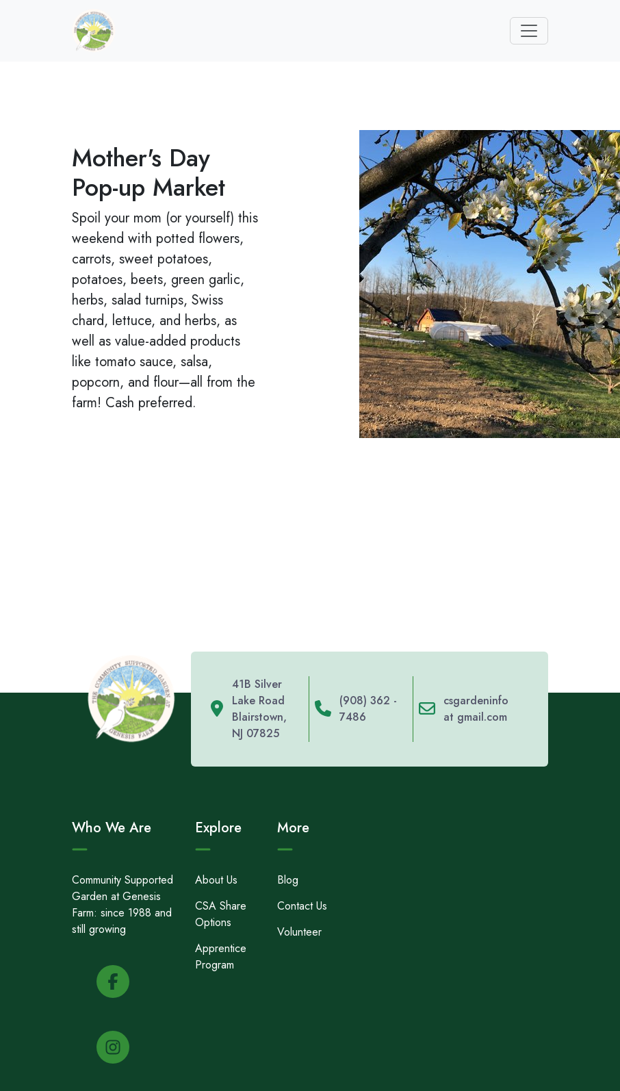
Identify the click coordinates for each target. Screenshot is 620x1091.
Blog (287, 880)
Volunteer (299, 932)
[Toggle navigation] (529, 30)
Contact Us (302, 906)
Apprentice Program (220, 956)
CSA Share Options (220, 914)
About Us (216, 880)
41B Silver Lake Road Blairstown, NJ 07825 (259, 708)
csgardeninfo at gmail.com (475, 709)
